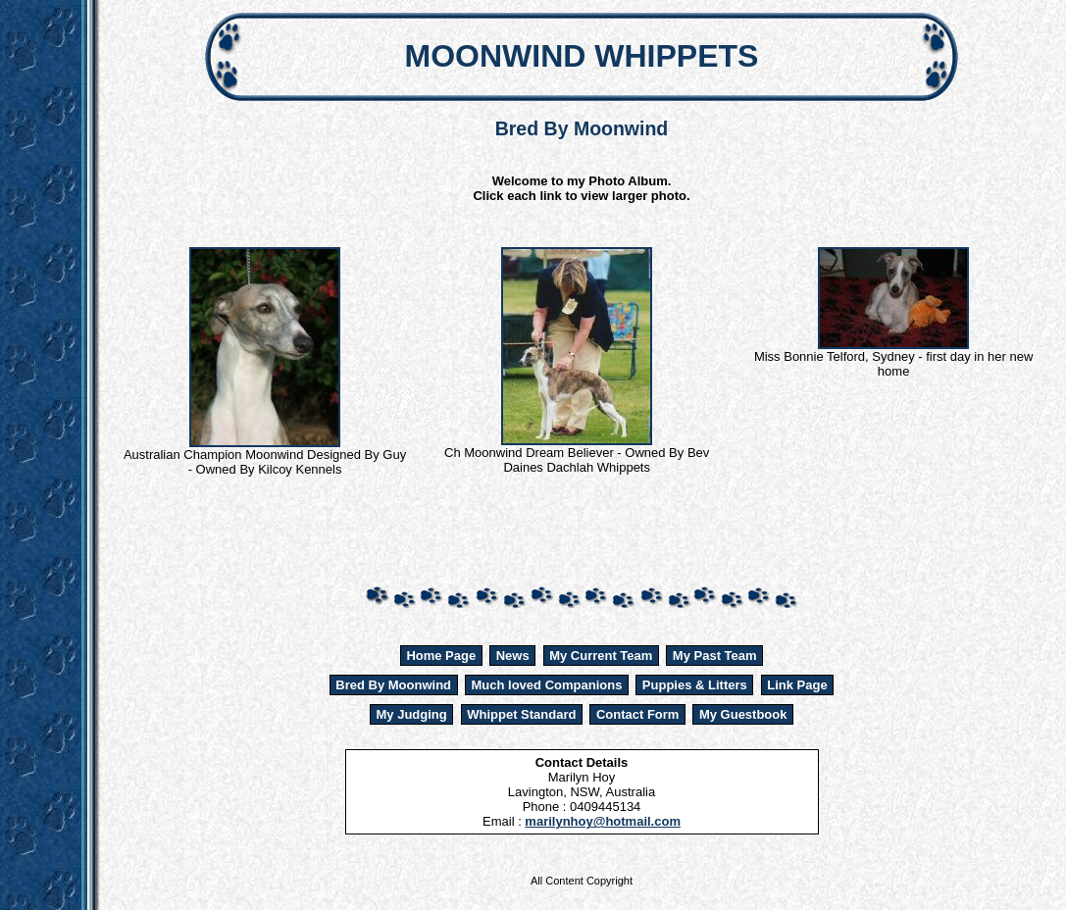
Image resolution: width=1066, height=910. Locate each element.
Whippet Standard (521, 714)
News (513, 655)
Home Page (441, 655)
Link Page (797, 685)
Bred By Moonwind (393, 685)
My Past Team (715, 655)
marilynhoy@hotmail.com (603, 821)
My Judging (412, 714)
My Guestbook (743, 714)
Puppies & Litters (694, 685)
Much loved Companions (547, 685)
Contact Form (638, 714)
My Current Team (600, 655)
